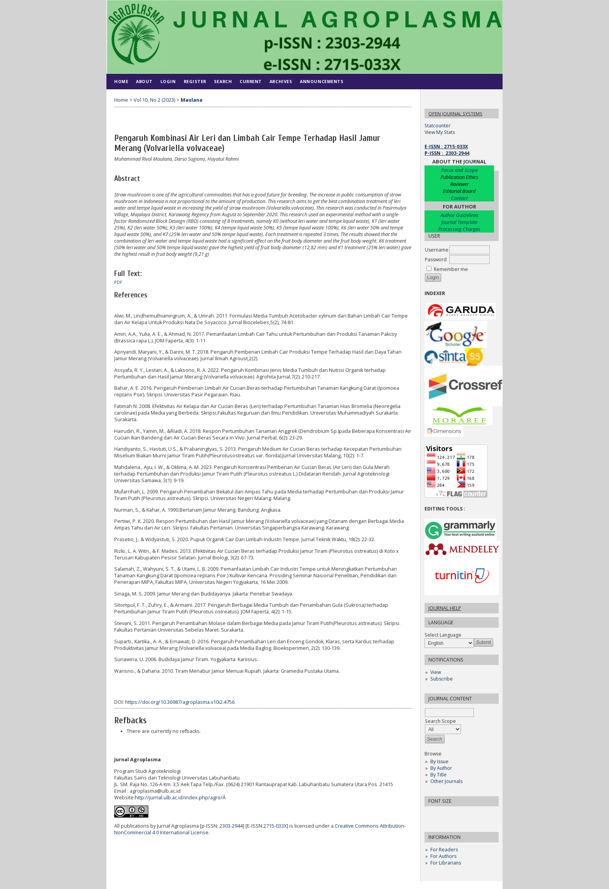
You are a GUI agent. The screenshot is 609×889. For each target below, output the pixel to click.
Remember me (451, 269)
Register (195, 81)
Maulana (191, 100)
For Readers (444, 849)
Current (251, 81)
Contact (459, 197)
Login (168, 81)
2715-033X (275, 826)
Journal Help (444, 608)
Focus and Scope (459, 170)
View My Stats (440, 132)
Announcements (321, 81)
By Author (441, 768)
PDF (118, 282)
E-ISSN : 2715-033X (446, 146)
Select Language (443, 635)
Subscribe (441, 678)
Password (436, 259)
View (435, 672)
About (144, 81)
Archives (281, 81)
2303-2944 (231, 826)
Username (437, 250)
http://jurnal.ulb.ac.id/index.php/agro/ (179, 797)
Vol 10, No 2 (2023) (154, 100)
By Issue (439, 761)
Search (223, 81)
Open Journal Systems (455, 113)
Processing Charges (459, 229)
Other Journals (446, 781)
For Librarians (445, 862)
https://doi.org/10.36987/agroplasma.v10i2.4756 (180, 702)
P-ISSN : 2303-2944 (447, 153)
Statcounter (438, 125)
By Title (438, 774)
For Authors (443, 856)
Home (121, 81)
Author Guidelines (459, 215)
